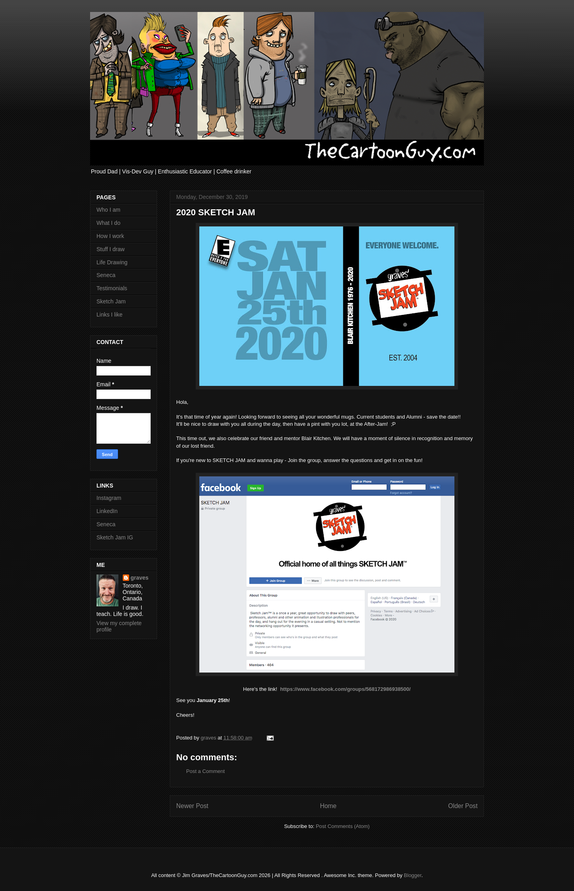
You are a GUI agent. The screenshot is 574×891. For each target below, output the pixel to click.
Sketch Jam (111, 301)
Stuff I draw (110, 249)
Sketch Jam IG (114, 537)
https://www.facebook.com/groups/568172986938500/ (345, 689)
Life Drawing (112, 262)
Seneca (105, 275)
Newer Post (192, 805)
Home (328, 805)
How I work (110, 236)
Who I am (108, 210)
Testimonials (111, 288)
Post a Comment (205, 771)
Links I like (109, 314)
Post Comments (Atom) (343, 826)
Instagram (108, 498)
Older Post (463, 805)
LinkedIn (107, 511)
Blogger (412, 875)
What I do (108, 223)
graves (140, 577)
